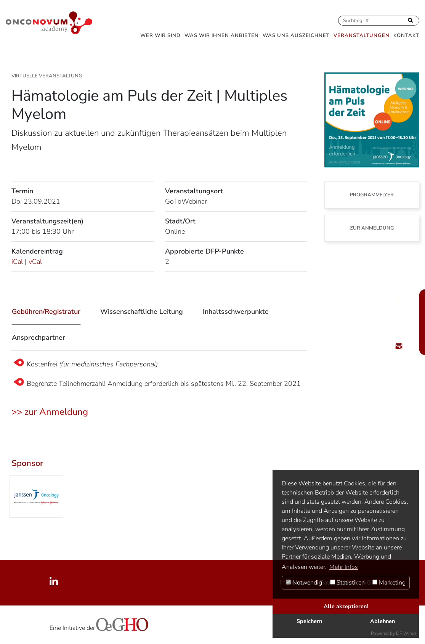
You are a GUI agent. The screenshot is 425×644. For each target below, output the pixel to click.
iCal (17, 261)
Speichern (309, 621)
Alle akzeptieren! (346, 606)
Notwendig (304, 582)
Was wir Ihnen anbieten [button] (221, 35)
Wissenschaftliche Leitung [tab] (141, 311)
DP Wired (406, 633)
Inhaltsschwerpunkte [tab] (236, 311)
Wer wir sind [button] (160, 35)
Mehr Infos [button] (343, 567)
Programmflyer (372, 194)
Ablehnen (382, 621)
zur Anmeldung (372, 228)
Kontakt (406, 35)
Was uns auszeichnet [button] (296, 35)
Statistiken (347, 582)
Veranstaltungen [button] (362, 35)
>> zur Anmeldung (49, 412)
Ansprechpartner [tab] (38, 337)
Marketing (389, 582)
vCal (35, 261)
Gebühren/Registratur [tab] (46, 311)
